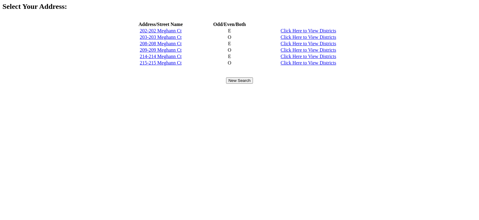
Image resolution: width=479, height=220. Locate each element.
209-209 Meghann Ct (160, 50)
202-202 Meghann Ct (160, 30)
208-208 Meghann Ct (160, 43)
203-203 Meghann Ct (160, 37)
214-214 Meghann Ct (160, 56)
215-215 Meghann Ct (160, 62)
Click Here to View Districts (308, 30)
